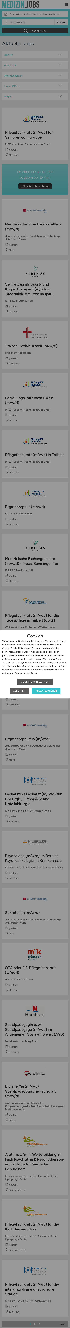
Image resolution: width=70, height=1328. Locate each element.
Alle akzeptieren (46, 691)
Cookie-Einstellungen (35, 681)
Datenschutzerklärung (26, 673)
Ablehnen (19, 691)
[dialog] (35, 664)
